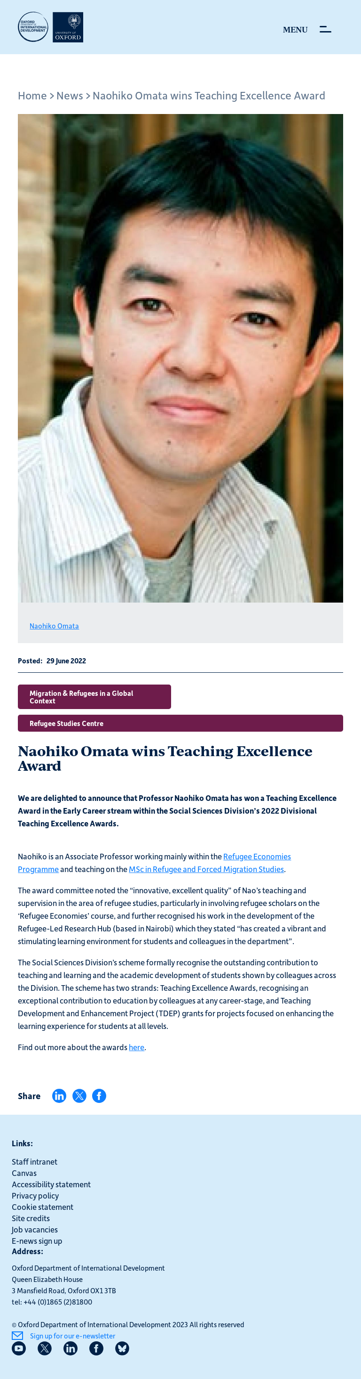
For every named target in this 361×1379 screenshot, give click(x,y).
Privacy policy (35, 1195)
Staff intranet (34, 1161)
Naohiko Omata (54, 625)
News (69, 95)
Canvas (24, 1172)
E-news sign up (37, 1240)
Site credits (31, 1218)
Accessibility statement (51, 1184)
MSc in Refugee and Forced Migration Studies (206, 869)
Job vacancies (35, 1229)
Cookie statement (42, 1206)
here (136, 1047)
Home (32, 95)
